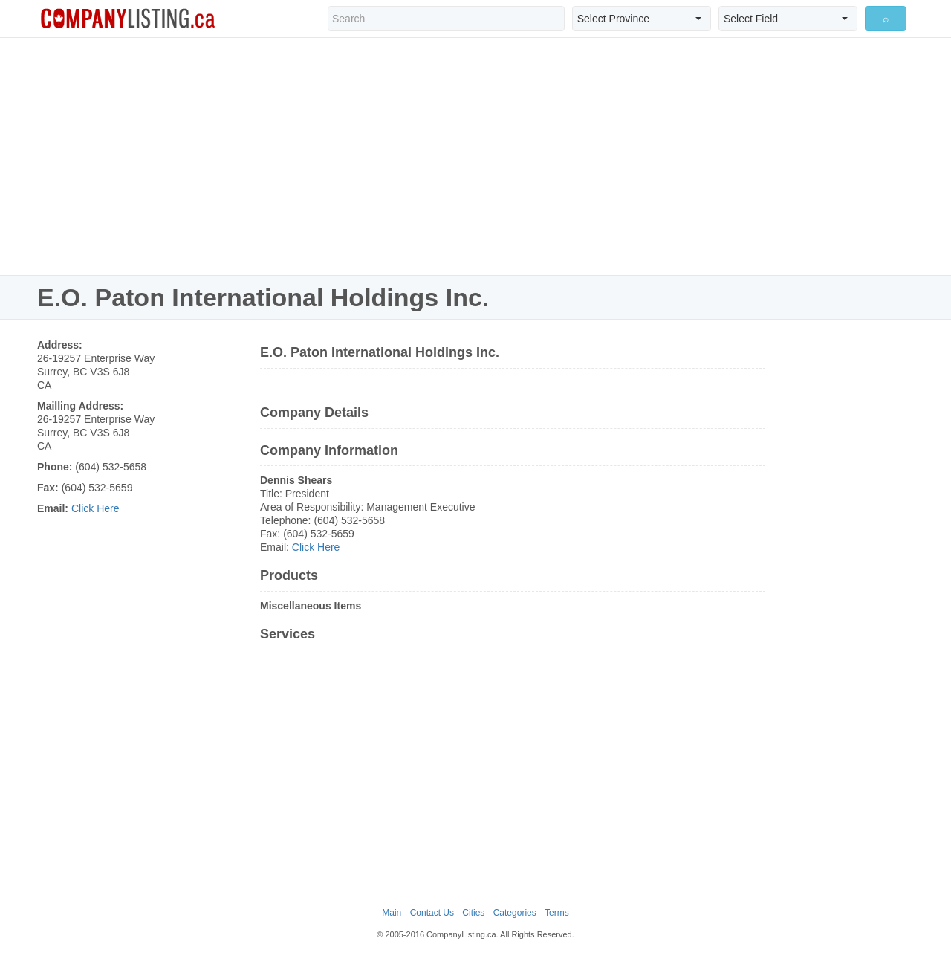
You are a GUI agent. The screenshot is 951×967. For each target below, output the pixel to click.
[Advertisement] (475, 156)
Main (391, 913)
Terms (557, 913)
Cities (473, 913)
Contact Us (432, 913)
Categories (514, 913)
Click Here (95, 508)
